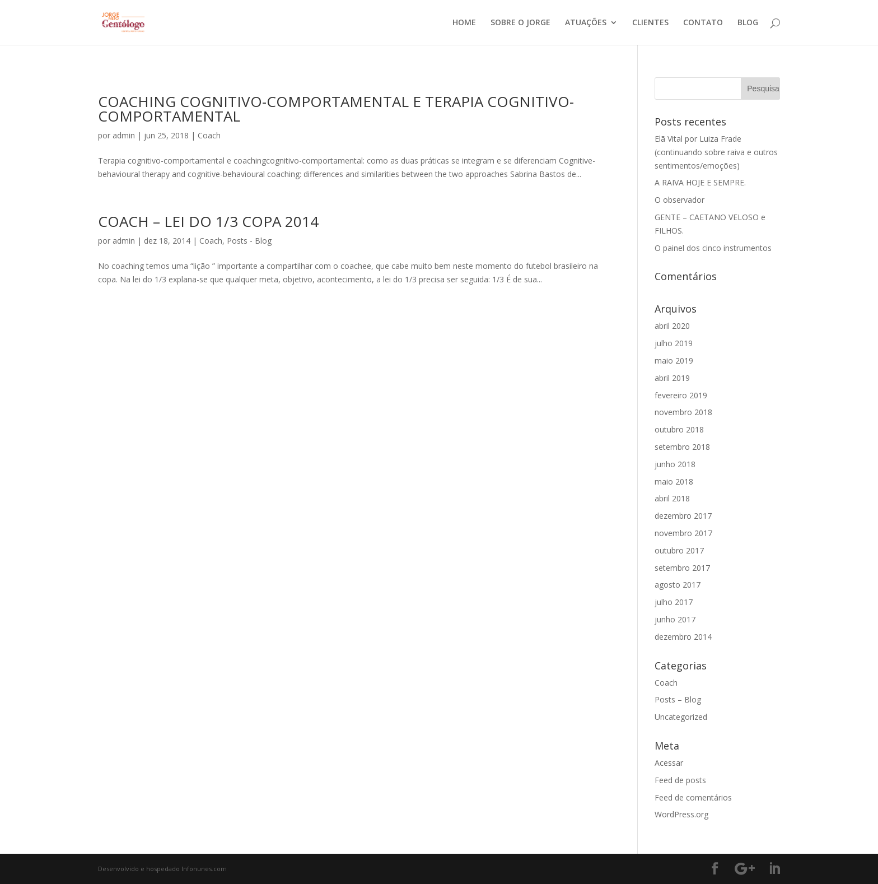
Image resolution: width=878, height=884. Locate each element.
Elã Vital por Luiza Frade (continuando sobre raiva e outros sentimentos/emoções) (716, 152)
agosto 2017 (677, 584)
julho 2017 (674, 602)
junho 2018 (675, 464)
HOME (464, 22)
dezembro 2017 (683, 515)
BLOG (747, 22)
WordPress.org (681, 814)
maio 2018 (674, 481)
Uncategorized (681, 716)
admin (124, 135)
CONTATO (703, 22)
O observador (679, 199)
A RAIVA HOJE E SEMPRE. (700, 182)
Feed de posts (680, 780)
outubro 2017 (679, 550)
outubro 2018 (679, 429)
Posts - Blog (249, 240)
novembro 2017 (683, 533)
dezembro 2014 (683, 636)
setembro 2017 (682, 567)
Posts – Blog (678, 699)
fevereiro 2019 (681, 395)
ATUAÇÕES (585, 22)
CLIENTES (650, 22)
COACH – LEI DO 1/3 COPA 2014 (208, 221)
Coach (209, 135)
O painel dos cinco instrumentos (713, 248)
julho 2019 (674, 343)
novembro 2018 (683, 412)
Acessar (669, 762)
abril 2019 (672, 378)
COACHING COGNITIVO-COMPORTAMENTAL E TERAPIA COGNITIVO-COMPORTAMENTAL (336, 108)
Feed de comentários (693, 797)
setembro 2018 (682, 446)
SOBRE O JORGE (520, 22)
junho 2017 (675, 619)
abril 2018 (672, 498)
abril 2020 (672, 325)
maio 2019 (674, 360)
